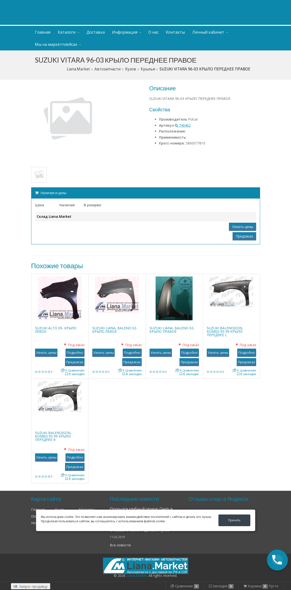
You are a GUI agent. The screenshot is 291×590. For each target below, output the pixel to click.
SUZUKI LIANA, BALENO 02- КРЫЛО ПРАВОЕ (172, 330)
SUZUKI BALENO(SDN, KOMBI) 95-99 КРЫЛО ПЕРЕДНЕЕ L (225, 331)
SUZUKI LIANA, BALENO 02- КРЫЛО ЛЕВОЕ (114, 330)
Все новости (120, 545)
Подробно (75, 352)
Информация (124, 32)
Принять (234, 520)
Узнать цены (242, 226)
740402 (183, 125)
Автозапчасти (107, 69)
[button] (277, 560)
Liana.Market (78, 69)
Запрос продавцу (30, 586)
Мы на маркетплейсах (56, 44)
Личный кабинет (230, 4)
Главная (42, 32)
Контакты (175, 32)
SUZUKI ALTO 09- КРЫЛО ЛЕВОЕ (55, 330)
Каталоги (66, 32)
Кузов (130, 69)
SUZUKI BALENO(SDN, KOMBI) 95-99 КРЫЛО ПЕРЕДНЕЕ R (53, 436)
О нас (153, 32)
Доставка (95, 32)
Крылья (148, 69)
